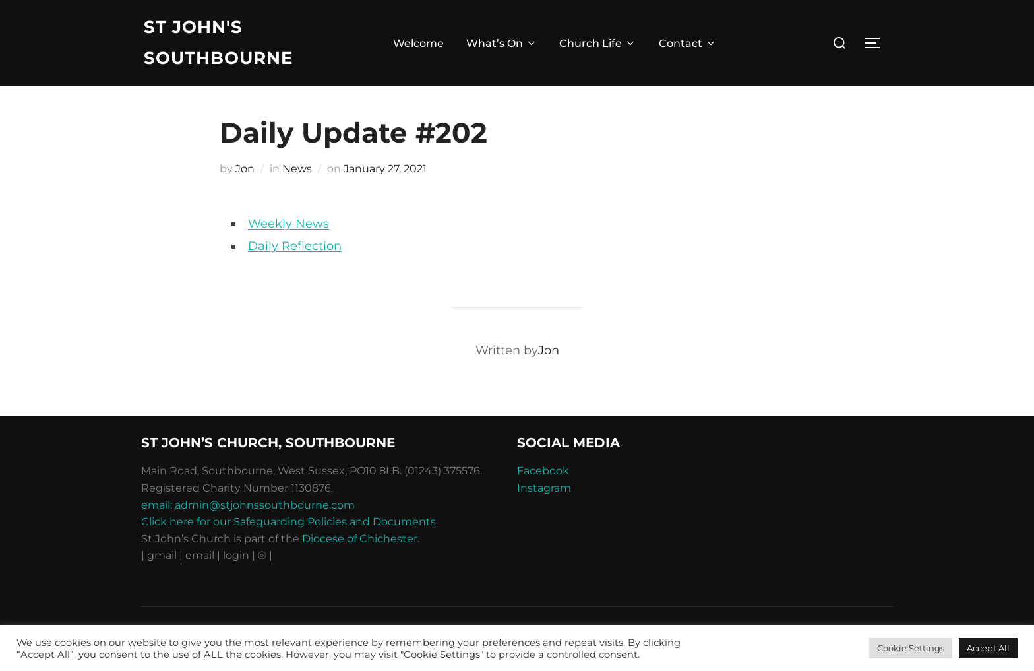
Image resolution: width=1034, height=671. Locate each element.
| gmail (160, 555)
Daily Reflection (295, 246)
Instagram (544, 488)
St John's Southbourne (218, 42)
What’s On (501, 43)
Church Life (597, 43)
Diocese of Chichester (359, 538)
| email (198, 555)
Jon (245, 168)
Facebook (543, 470)
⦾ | (265, 555)
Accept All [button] (988, 648)
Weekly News (288, 223)
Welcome (418, 43)
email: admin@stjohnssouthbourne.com (248, 505)
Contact (688, 43)
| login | (236, 555)
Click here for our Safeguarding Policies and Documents (288, 521)
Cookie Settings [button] (910, 648)
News (297, 168)
